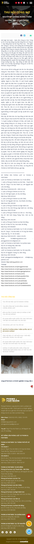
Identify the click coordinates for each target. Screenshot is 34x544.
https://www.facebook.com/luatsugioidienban (14, 283)
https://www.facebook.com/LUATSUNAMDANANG (16, 285)
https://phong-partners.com (14, 262)
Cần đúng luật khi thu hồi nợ (13, 325)
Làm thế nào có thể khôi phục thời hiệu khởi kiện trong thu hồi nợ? (16, 336)
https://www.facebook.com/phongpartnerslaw (14, 267)
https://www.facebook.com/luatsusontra (13, 274)
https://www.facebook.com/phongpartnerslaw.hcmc (16, 269)
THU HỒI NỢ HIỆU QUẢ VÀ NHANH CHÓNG (15, 302)
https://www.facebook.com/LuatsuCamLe (13, 278)
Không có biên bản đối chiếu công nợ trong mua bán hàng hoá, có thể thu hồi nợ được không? (17, 349)
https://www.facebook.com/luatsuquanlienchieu (15, 276)
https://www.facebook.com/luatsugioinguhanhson (15, 271)
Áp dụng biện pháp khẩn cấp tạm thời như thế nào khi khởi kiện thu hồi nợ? (17, 319)
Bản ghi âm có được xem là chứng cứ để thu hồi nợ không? (17, 313)
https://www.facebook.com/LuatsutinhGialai (14, 281)
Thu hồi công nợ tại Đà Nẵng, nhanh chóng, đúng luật (15, 307)
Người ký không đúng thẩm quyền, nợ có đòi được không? (17, 330)
